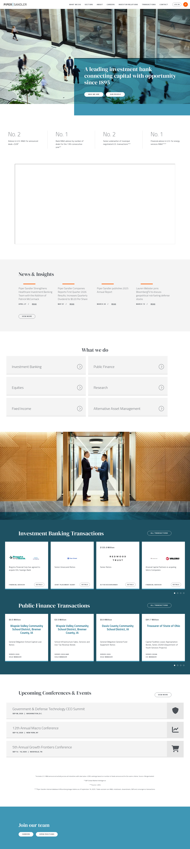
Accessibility (73, 844)
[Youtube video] (95, 204)
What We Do (75, 4)
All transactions (158, 518)
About (100, 4)
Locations (26, 844)
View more (162, 679)
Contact (164, 4)
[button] (75, 4)
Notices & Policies (55, 844)
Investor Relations (128, 4)
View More (28, 317)
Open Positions (49, 819)
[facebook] (5, 844)
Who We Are (94, 94)
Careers (111, 4)
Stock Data (39, 844)
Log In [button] (176, 4)
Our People (117, 94)
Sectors (89, 4)
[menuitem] (75, 4)
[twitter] (9, 844)
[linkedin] (15, 844)
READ (34, 304)
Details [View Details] (39, 569)
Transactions (149, 4)
